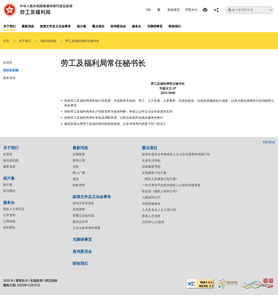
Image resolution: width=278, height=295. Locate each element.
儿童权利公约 (151, 197)
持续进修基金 (151, 203)
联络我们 (175, 26)
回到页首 (269, 142)
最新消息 (28, 26)
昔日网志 (9, 191)
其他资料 (79, 209)
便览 (76, 179)
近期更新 (79, 154)
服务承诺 (9, 78)
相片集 (81, 26)
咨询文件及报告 (83, 203)
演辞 (76, 166)
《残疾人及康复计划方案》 (160, 179)
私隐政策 (36, 280)
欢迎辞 (7, 62)
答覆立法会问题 (83, 215)
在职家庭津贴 (151, 166)
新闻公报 (79, 160)
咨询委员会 (118, 26)
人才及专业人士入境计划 (159, 210)
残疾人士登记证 (14, 209)
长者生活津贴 (151, 160)
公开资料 (9, 215)
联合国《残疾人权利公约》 (160, 191)
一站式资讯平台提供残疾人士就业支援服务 (171, 185)
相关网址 (9, 227)
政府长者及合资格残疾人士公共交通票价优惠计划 (176, 154)
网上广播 (79, 173)
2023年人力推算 (153, 222)
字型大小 (191, 10)
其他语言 (173, 10)
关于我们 (9, 26)
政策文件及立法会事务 (55, 26)
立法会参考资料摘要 (86, 228)
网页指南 (51, 280)
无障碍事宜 (155, 26)
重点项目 (98, 26)
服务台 (136, 26)
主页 (6, 41)
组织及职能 (48, 41)
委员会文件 (80, 222)
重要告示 (22, 280)
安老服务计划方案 (154, 173)
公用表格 (9, 221)
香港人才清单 (151, 216)
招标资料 (79, 185)
